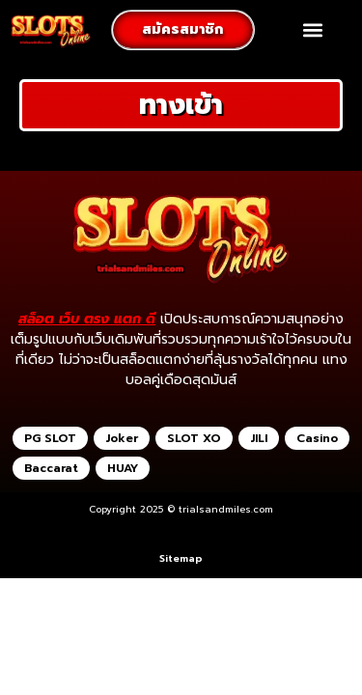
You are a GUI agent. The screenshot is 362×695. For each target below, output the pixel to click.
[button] (313, 30)
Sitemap (181, 558)
